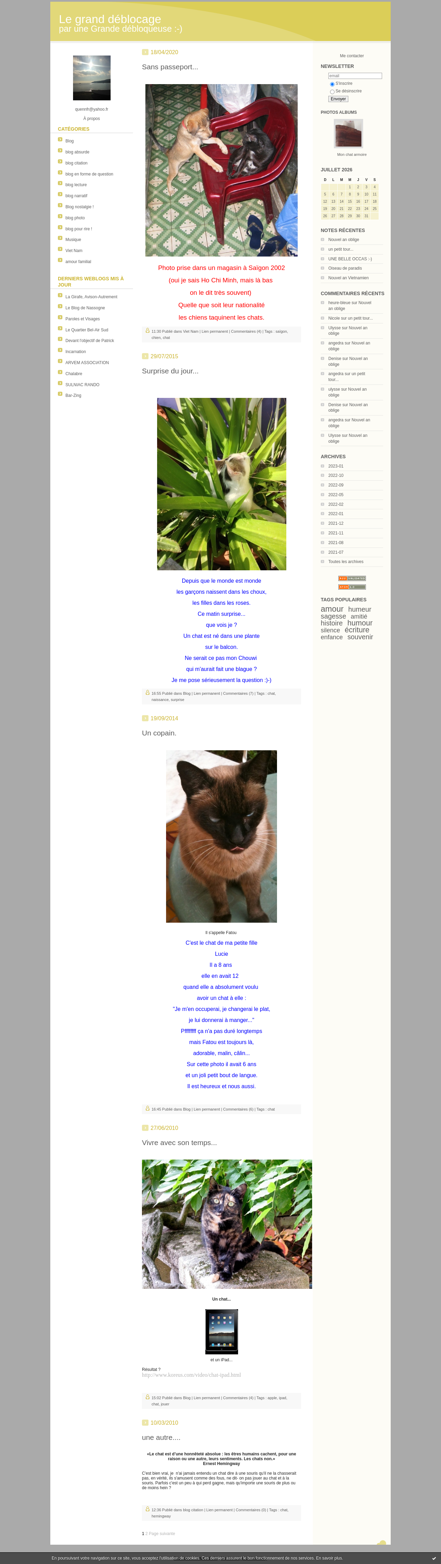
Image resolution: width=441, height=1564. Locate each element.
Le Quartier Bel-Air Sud (86, 330)
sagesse (333, 616)
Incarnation (75, 351)
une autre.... (161, 1437)
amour (332, 608)
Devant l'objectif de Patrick (89, 340)
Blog (69, 141)
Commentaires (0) (251, 1510)
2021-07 (335, 552)
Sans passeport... (170, 67)
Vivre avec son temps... (179, 1142)
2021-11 (335, 533)
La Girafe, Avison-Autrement (91, 296)
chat (166, 337)
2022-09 (335, 485)
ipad (282, 1398)
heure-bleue (339, 302)
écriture (357, 629)
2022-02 (335, 504)
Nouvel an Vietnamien (348, 277)
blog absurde (77, 152)
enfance (332, 637)
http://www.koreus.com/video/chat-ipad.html (191, 1375)
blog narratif (76, 195)
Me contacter (352, 55)
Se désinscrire (346, 91)
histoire (332, 623)
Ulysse (334, 327)
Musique (73, 239)
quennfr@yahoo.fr (91, 109)
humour (359, 623)
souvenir (360, 637)
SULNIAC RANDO (82, 384)
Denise (334, 358)
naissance (160, 700)
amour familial (78, 261)
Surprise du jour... (170, 371)
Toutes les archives (345, 561)
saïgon (281, 331)
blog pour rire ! (78, 229)
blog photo (75, 217)
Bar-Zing (73, 395)
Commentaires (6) (238, 1109)
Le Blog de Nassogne (85, 307)
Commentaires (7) (238, 693)
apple (272, 1398)
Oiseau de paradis (345, 268)
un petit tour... (340, 249)
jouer (165, 1404)
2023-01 (335, 466)
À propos (91, 118)
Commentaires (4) (246, 331)
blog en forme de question (89, 174)
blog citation (76, 163)
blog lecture (76, 184)
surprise (177, 700)
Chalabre (73, 373)
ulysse (334, 389)
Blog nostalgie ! (79, 206)
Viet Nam (73, 250)
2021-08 (335, 542)
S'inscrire (341, 83)
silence (330, 630)
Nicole (334, 318)
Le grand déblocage (110, 19)
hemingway (161, 1516)
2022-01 (335, 513)
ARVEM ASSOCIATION (87, 362)
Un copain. (159, 733)
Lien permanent (215, 331)
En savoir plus (329, 1558)
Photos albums (339, 112)
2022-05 (335, 494)
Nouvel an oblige (343, 239)
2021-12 (335, 523)
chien (156, 337)
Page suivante (162, 1533)
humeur (359, 609)
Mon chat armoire (352, 154)
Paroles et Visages (82, 319)
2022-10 (335, 475)
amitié (359, 616)
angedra (335, 343)
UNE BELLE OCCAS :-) (350, 259)
